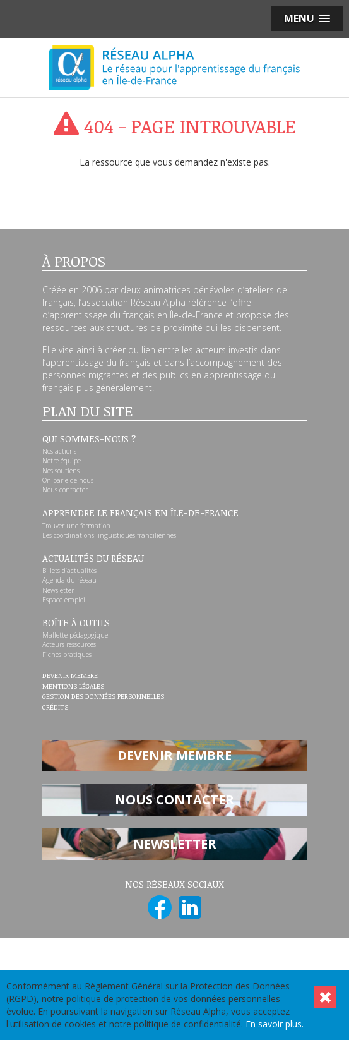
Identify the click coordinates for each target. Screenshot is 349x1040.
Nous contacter (65, 489)
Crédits (55, 707)
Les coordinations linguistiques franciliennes (109, 535)
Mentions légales (73, 687)
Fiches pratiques (67, 654)
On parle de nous (67, 480)
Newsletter (58, 590)
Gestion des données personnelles (103, 697)
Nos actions (59, 451)
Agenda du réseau (69, 580)
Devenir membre (70, 676)
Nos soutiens (61, 470)
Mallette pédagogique (75, 635)
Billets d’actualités (69, 570)
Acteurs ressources (69, 644)
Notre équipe (61, 460)
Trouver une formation (76, 525)
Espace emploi (63, 599)
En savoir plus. (274, 1024)
